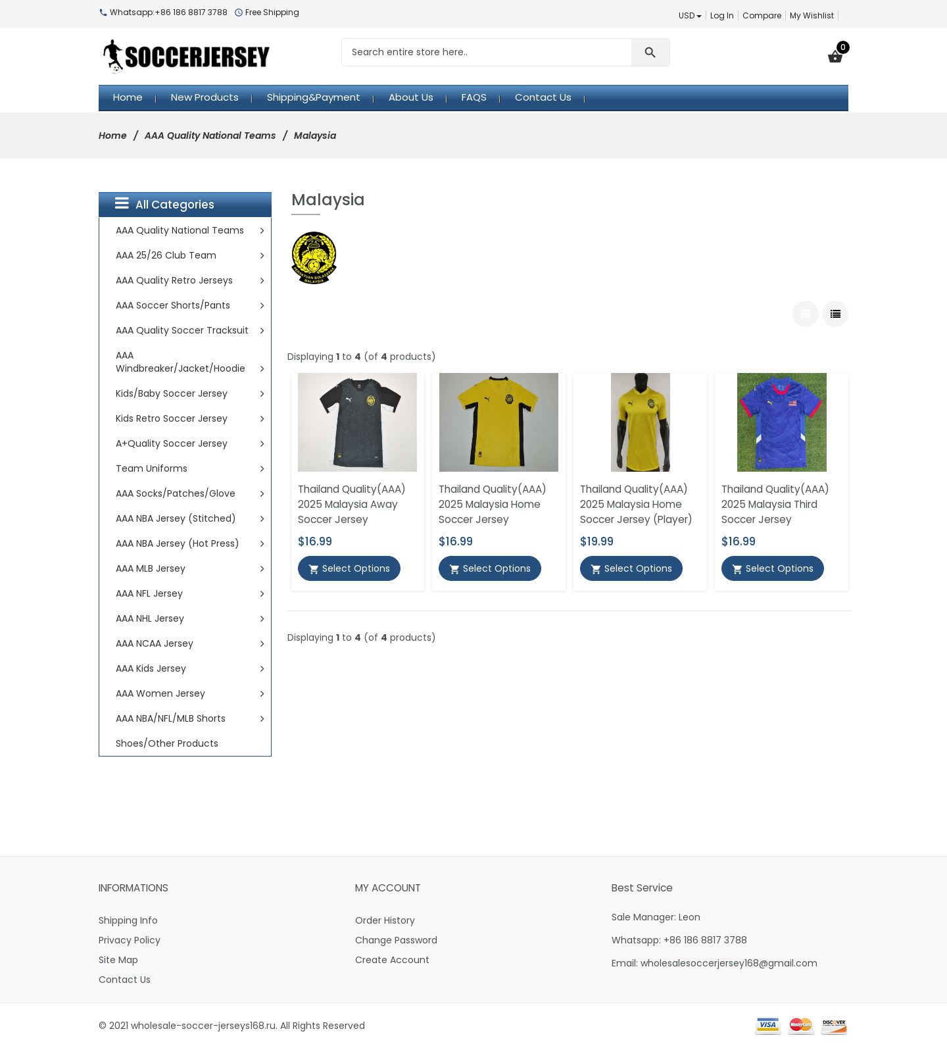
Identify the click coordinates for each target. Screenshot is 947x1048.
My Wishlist (812, 15)
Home (113, 135)
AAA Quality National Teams (210, 135)
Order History (385, 920)
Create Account (392, 959)
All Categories (164, 203)
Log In (722, 15)
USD (690, 15)
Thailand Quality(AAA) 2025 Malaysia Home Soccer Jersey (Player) (636, 504)
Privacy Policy (129, 940)
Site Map (118, 959)
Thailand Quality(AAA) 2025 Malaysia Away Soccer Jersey (352, 504)
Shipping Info (128, 920)
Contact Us (125, 979)
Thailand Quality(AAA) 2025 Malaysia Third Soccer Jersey (775, 504)
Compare (761, 15)
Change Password (396, 940)
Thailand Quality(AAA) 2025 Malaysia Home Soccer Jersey (492, 504)
